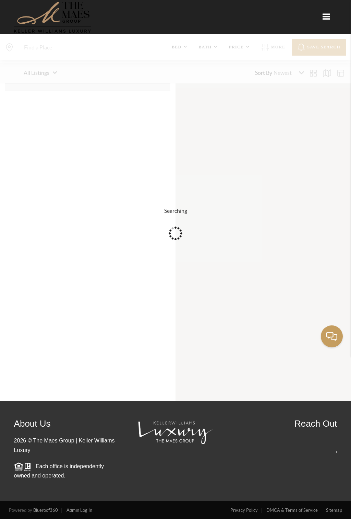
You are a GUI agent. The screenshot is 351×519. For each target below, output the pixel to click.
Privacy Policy (244, 510)
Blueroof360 (45, 510)
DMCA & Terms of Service (292, 510)
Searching (175, 211)
